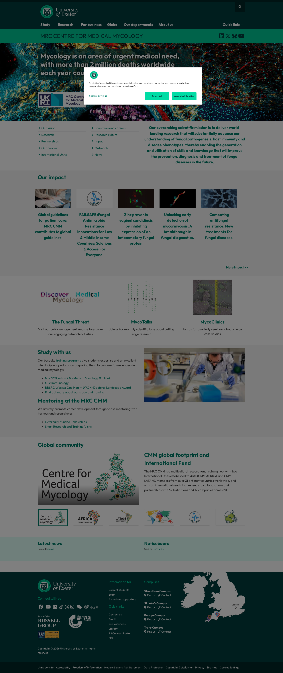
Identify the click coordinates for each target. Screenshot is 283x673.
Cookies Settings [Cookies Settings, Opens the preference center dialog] (98, 96)
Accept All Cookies (184, 96)
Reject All (157, 96)
